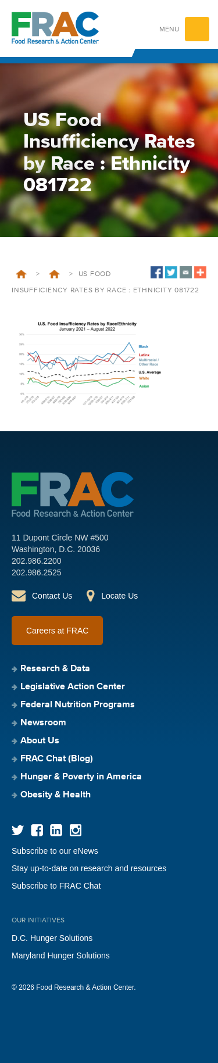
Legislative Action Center (72, 687)
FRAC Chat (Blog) (56, 759)
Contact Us (52, 595)
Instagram (75, 830)
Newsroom (43, 723)
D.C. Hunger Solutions (52, 938)
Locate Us (119, 595)
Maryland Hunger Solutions (61, 955)
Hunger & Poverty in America (81, 777)
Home (21, 274)
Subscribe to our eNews (55, 851)
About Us (39, 741)
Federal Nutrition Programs (77, 705)
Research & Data (55, 669)
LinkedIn (56, 830)
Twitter (18, 830)
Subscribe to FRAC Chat (56, 885)
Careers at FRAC (57, 630)
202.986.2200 (37, 560)
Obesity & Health (55, 795)
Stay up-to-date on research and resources (89, 868)
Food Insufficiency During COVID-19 (54, 274)
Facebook (37, 830)
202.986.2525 (37, 572)
